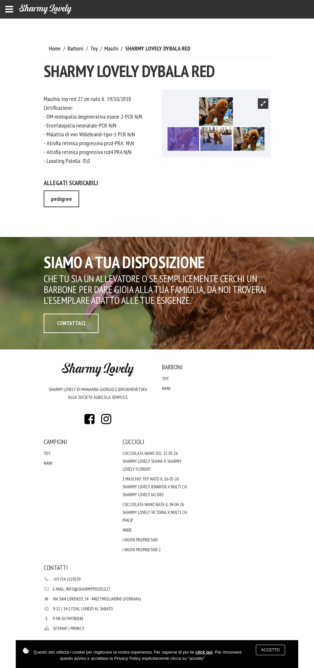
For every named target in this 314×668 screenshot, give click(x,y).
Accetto (270, 650)
